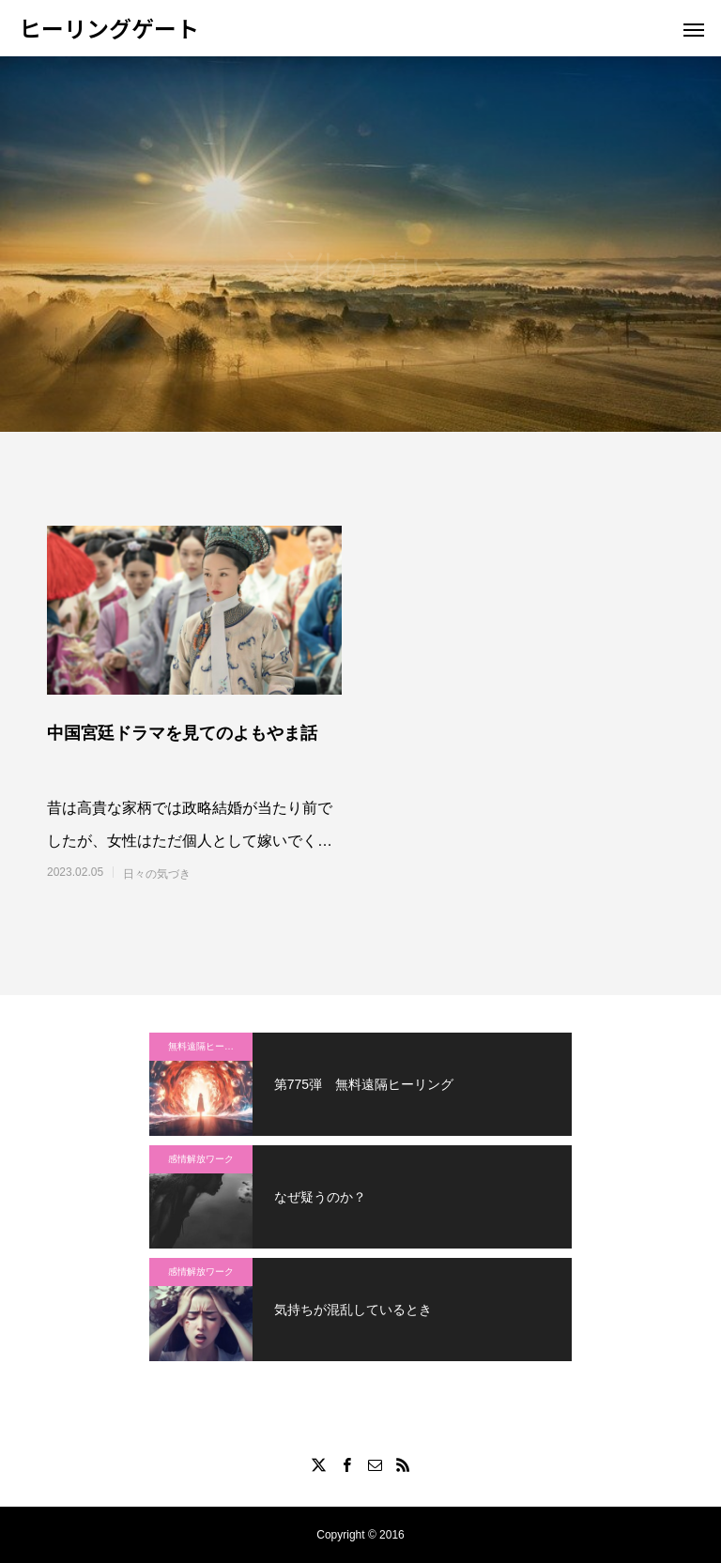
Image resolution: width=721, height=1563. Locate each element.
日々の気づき (157, 874)
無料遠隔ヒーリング (210, 1046)
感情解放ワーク (201, 1159)
